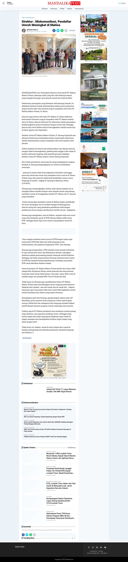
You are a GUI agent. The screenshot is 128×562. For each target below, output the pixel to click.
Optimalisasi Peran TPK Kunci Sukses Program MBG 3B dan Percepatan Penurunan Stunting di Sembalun (60, 515)
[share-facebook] (54, 30)
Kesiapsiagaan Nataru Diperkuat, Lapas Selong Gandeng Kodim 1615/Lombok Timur (59, 500)
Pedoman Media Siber (93, 553)
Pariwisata (53, 9)
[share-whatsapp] (62, 30)
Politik (62, 9)
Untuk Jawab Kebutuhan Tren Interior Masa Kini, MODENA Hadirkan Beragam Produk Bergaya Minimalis (48, 423)
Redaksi (101, 551)
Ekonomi (44, 9)
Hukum (69, 9)
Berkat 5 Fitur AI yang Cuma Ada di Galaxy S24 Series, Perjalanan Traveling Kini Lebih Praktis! (47, 410)
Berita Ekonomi (27, 338)
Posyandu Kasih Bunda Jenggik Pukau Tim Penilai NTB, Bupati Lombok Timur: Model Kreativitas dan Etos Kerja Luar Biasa (59, 470)
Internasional (79, 9)
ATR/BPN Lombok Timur (54, 481)
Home (23, 17)
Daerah (49, 496)
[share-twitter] (58, 30)
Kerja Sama (104, 553)
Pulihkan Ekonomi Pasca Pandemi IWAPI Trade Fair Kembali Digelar (45, 436)
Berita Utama (51, 451)
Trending (123, 3)
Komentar (72, 30)
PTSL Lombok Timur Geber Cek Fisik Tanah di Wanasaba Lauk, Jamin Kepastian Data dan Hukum (60, 485)
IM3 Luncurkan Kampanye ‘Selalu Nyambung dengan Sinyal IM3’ (44, 417)
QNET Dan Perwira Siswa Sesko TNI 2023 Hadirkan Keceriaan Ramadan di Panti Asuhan (47, 430)
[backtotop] (64, 557)
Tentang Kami (93, 551)
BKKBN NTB (50, 511)
